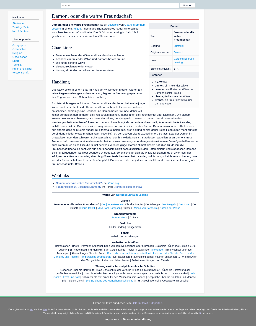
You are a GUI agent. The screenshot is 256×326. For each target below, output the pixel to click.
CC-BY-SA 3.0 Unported (147, 302)
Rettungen (158, 249)
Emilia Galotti (87, 208)
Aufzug (77, 28)
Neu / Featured (21, 31)
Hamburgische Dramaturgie (95, 256)
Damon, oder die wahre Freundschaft (76, 204)
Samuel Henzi (119, 217)
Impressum (112, 319)
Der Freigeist (169, 204)
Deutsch (178, 52)
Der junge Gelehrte (112, 204)
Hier (45, 309)
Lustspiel (179, 45)
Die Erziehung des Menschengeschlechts (109, 280)
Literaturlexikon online (126, 186)
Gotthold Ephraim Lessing (132, 194)
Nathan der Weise (170, 208)
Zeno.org (113, 183)
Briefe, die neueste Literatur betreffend (129, 253)
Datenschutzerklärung (137, 319)
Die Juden (184, 204)
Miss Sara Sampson (109, 208)
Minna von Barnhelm (145, 208)
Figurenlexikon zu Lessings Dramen (77, 186)
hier (31, 309)
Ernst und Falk (71, 277)
